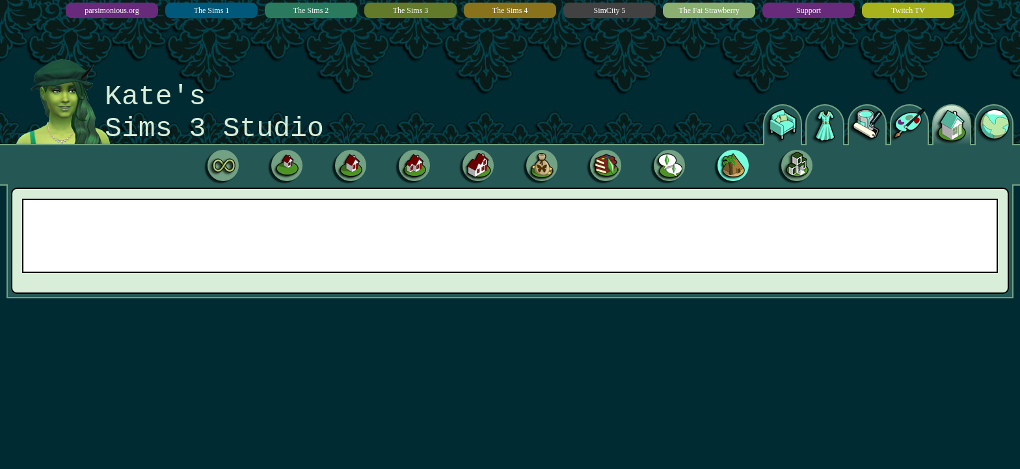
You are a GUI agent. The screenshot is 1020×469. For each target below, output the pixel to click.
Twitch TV (908, 10)
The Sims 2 (311, 10)
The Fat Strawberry (708, 10)
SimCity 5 (609, 10)
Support (808, 10)
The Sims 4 (510, 10)
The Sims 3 (411, 10)
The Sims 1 (212, 10)
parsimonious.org (112, 10)
